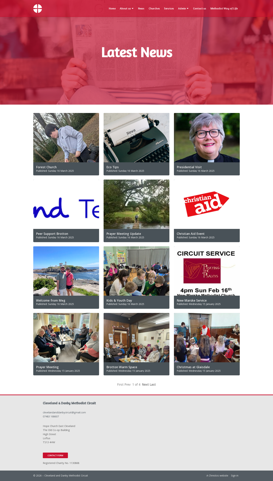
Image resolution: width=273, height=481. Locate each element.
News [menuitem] (141, 8)
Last (153, 384)
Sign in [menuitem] (234, 475)
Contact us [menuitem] (199, 8)
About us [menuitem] (125, 8)
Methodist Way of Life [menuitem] (224, 8)
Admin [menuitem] (182, 8)
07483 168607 (51, 416)
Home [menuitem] (112, 8)
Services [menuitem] (169, 8)
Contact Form (55, 455)
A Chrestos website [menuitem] (217, 475)
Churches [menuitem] (154, 8)
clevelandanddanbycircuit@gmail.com (64, 412)
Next (145, 384)
